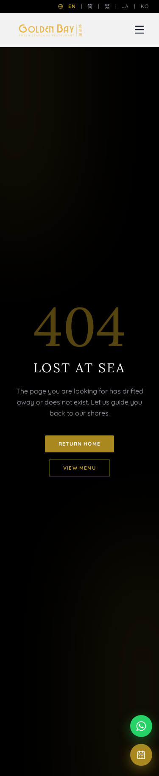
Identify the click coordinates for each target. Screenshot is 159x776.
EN (72, 6)
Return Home (79, 444)
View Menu (79, 468)
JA (125, 6)
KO (145, 6)
